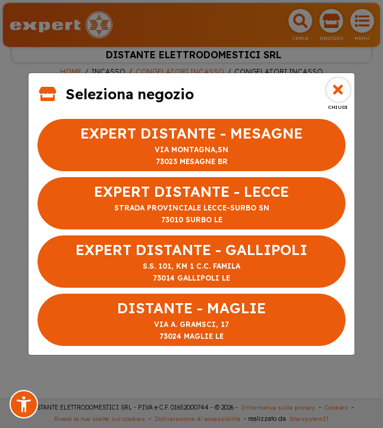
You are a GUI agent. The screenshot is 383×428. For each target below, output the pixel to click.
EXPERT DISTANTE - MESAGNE (191, 146)
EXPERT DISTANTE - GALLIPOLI (191, 262)
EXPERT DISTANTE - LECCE (191, 204)
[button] (24, 404)
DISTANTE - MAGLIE (191, 320)
